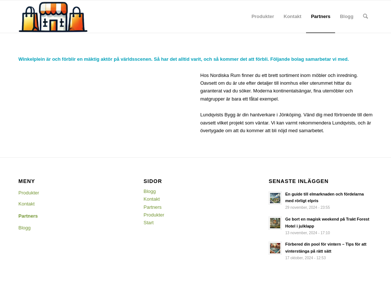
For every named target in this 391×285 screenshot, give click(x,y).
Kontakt (26, 204)
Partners (28, 216)
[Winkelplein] (53, 16)
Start (148, 222)
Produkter (28, 193)
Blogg (24, 228)
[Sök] (365, 16)
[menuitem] (263, 16)
